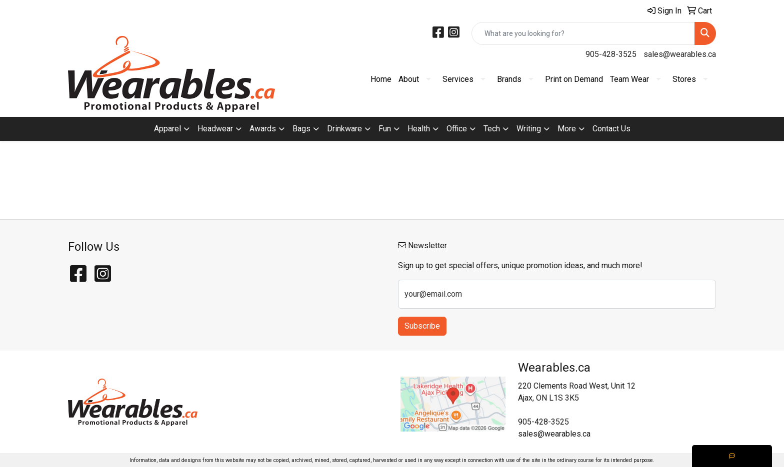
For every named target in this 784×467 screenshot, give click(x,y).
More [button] (567, 128)
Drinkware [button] (344, 128)
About (408, 79)
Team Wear (629, 79)
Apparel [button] (167, 128)
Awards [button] (263, 128)
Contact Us (611, 128)
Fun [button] (384, 128)
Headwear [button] (215, 128)
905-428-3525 (611, 54)
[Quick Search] (583, 33)
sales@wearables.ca (680, 54)
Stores (684, 79)
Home (381, 79)
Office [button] (456, 128)
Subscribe (422, 326)
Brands (509, 79)
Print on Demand (574, 79)
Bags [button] (301, 128)
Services (458, 79)
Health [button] (419, 128)
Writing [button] (528, 128)
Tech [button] (492, 128)
